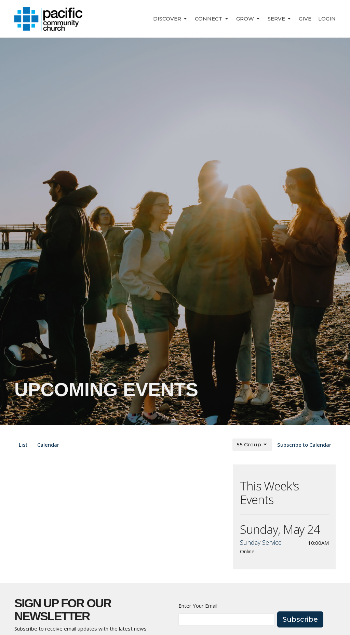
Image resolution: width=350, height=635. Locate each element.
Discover (170, 18)
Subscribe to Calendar (304, 444)
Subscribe (300, 619)
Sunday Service (261, 542)
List (23, 444)
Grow (248, 18)
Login (327, 18)
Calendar (48, 444)
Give (305, 18)
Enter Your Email (197, 605)
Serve (280, 18)
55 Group (252, 444)
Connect (212, 18)
